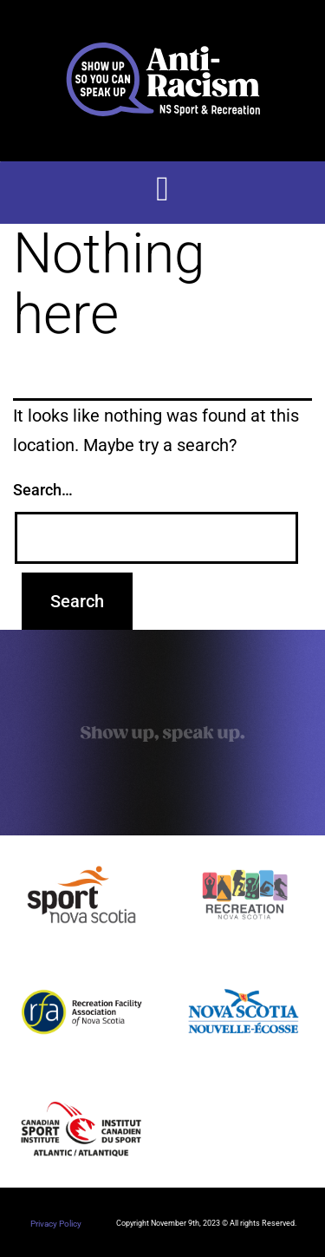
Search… (43, 490)
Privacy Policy (55, 1223)
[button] (162, 189)
